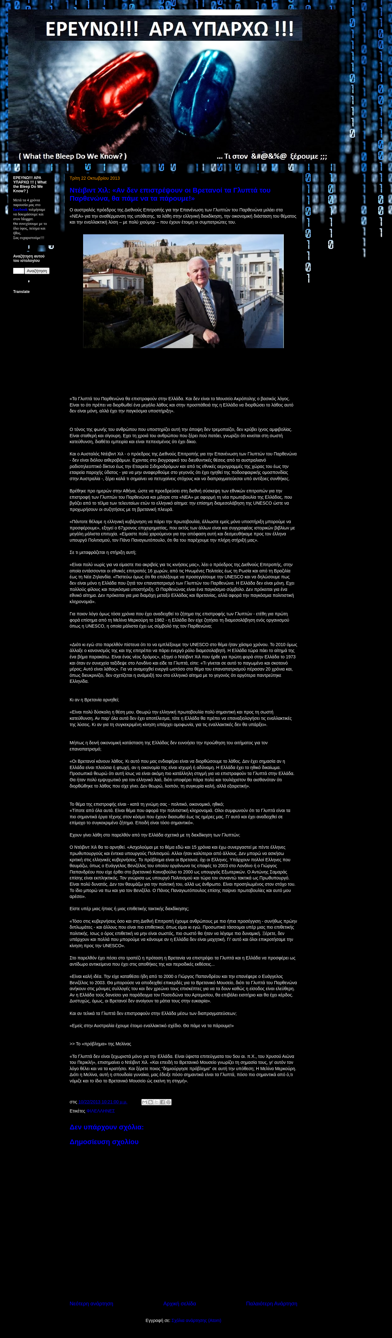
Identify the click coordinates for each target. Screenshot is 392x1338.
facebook (20, 209)
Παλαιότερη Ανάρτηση (271, 1304)
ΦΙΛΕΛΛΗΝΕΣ (101, 1110)
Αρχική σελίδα (179, 1304)
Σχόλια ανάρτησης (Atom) (196, 1320)
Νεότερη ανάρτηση (91, 1304)
